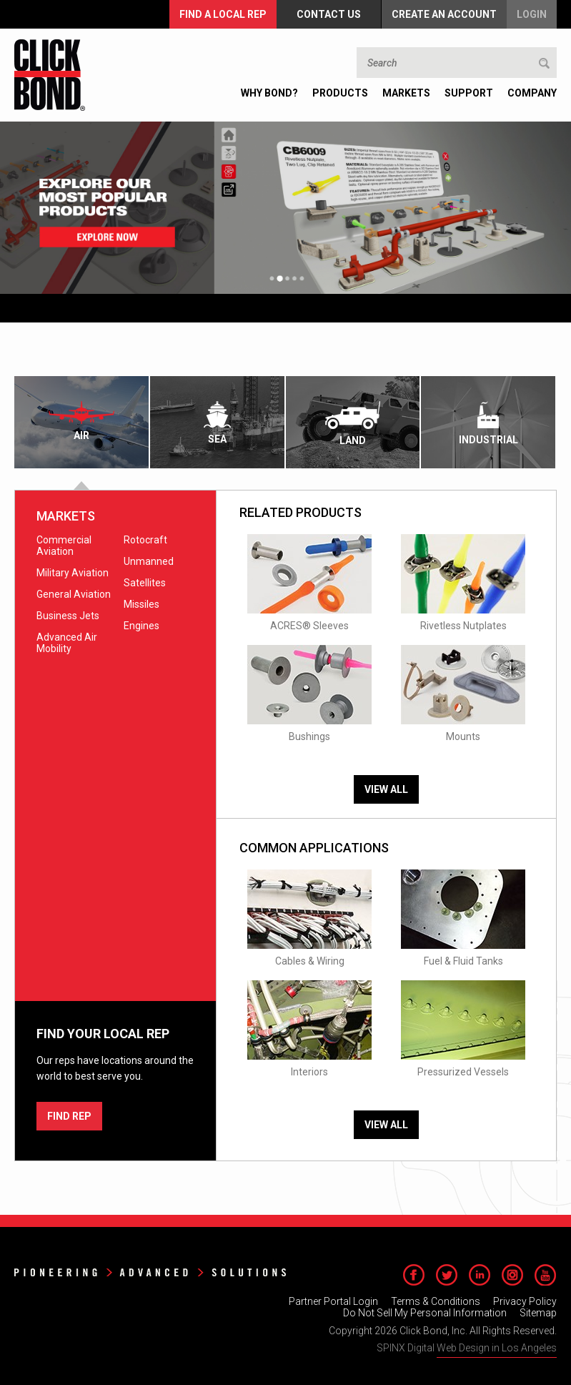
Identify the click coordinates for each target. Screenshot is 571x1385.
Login (532, 14)
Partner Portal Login (333, 1301)
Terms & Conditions (435, 1301)
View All (386, 789)
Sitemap (538, 1313)
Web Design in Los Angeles (497, 1348)
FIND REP (69, 1116)
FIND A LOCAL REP (223, 14)
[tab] (82, 422)
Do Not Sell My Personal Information (425, 1313)
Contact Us (329, 14)
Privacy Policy (525, 1301)
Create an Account (444, 14)
